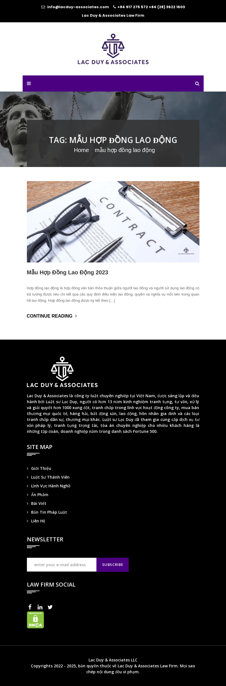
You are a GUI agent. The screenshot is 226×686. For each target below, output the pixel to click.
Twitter (52, 607)
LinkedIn (41, 607)
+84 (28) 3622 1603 (167, 7)
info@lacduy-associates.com (78, 7)
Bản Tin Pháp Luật (49, 512)
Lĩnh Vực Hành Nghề (51, 486)
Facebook (31, 607)
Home (81, 150)
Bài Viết (38, 503)
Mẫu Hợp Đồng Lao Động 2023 (67, 272)
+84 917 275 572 (132, 7)
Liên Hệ (38, 521)
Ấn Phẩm (39, 494)
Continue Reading (50, 316)
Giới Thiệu (41, 468)
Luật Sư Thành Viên (50, 477)
